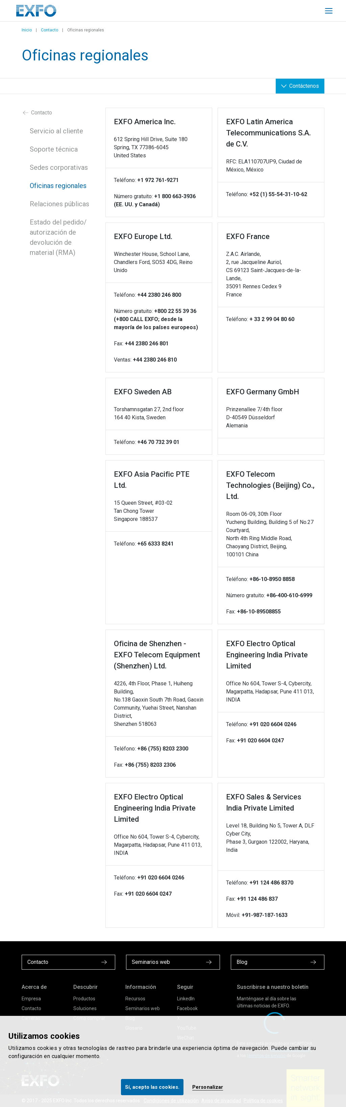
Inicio (27, 30)
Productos (84, 998)
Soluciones (85, 1008)
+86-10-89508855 (259, 611)
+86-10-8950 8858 (272, 579)
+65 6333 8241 (155, 544)
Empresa (31, 998)
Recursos (135, 998)
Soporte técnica (54, 149)
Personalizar (207, 1087)
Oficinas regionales (58, 186)
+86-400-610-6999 (289, 595)
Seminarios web (142, 1008)
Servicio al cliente (56, 131)
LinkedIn (186, 998)
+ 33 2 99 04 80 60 (271, 319)
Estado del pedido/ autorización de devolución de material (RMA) (58, 237)
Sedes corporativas (59, 167)
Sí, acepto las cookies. (152, 1087)
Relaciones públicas (59, 204)
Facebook (187, 1008)
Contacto (49, 30)
